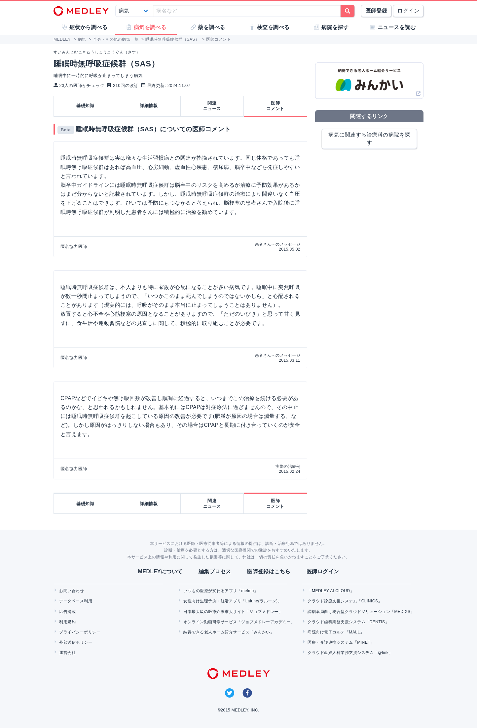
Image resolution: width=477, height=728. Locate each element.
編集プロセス (215, 571)
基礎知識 (85, 105)
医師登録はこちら (269, 571)
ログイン (408, 11)
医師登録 (376, 11)
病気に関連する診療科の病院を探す (369, 138)
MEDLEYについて (160, 571)
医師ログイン (323, 571)
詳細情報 (149, 105)
